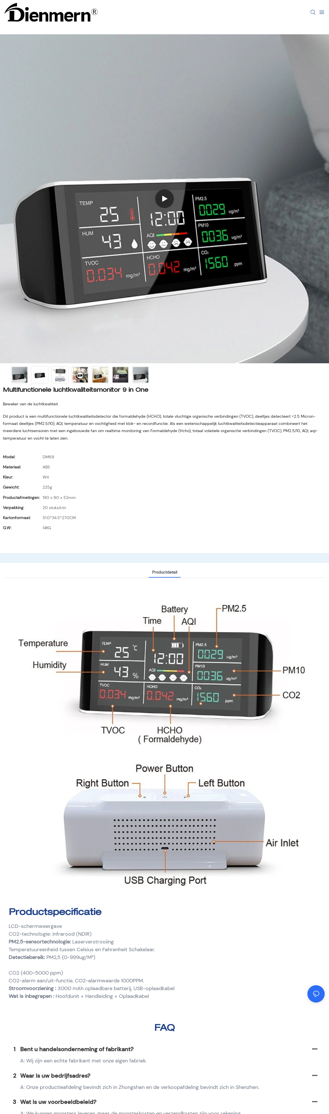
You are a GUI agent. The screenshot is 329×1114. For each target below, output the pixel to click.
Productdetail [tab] (164, 572)
